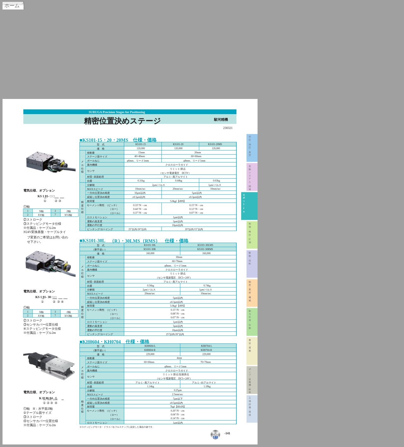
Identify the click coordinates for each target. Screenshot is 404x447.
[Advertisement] (202, 53)
